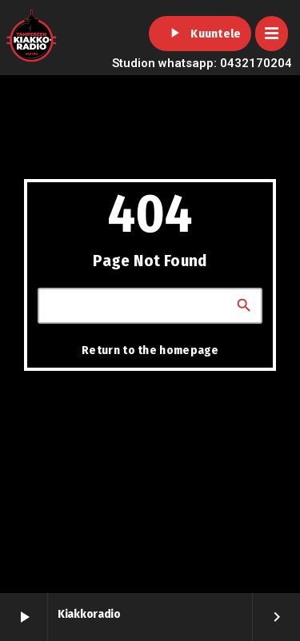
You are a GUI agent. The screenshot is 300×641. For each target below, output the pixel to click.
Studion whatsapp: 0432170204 (202, 63)
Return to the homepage (150, 350)
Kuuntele (199, 33)
